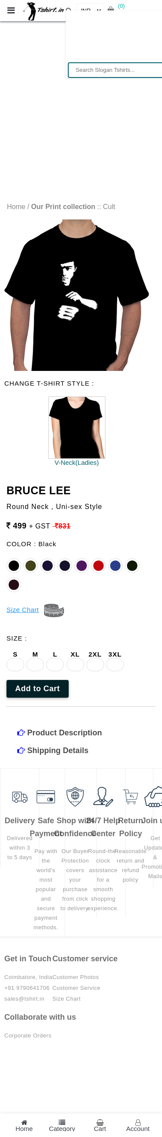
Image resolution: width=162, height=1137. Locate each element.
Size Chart (66, 998)
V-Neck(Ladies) (76, 462)
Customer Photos (75, 977)
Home (16, 206)
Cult (109, 206)
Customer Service (76, 988)
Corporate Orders (27, 1035)
